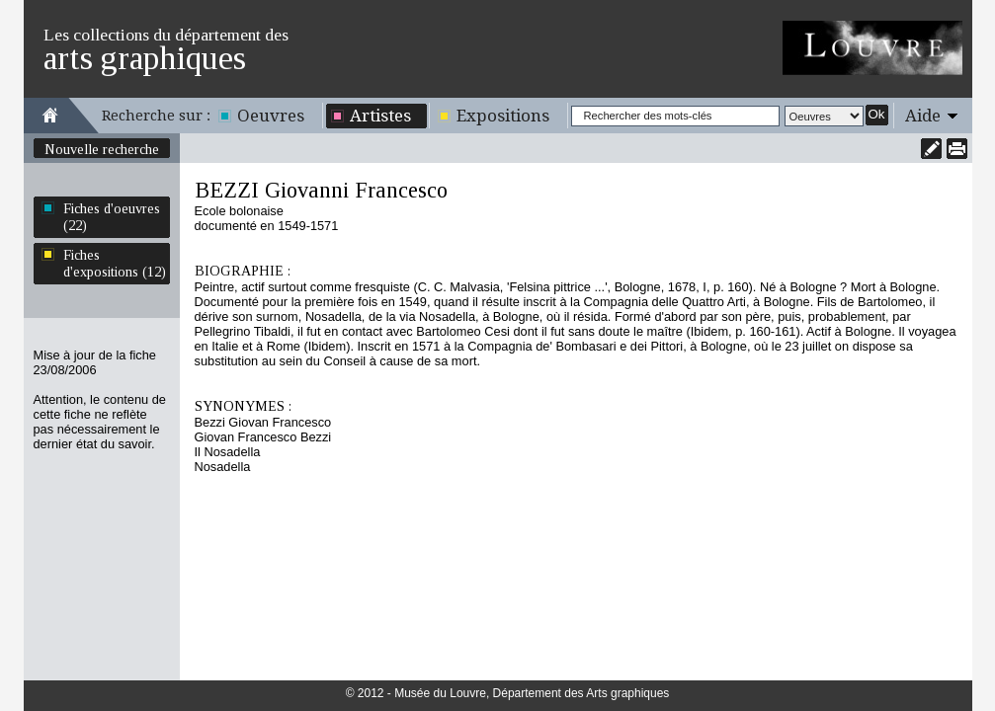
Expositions (502, 115)
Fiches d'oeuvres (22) (111, 216)
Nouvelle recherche (101, 149)
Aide (923, 115)
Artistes (380, 115)
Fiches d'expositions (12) (114, 263)
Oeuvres (270, 115)
